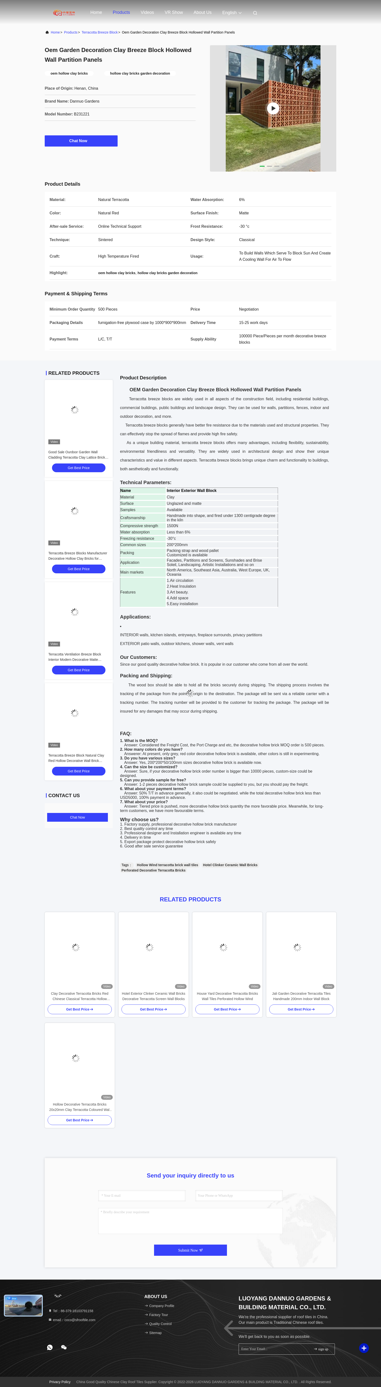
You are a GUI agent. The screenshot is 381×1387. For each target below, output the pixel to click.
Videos (147, 12)
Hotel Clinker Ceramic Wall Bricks (230, 865)
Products (121, 12)
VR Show (174, 12)
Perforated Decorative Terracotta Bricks (153, 870)
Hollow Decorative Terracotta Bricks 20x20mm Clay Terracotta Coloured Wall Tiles (79, 1107)
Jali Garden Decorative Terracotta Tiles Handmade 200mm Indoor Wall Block (301, 996)
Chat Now (81, 140)
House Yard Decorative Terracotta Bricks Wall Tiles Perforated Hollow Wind (227, 996)
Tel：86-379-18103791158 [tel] (70, 1311)
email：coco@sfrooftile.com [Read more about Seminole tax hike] (71, 1320)
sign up (320, 1349)
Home (96, 12)
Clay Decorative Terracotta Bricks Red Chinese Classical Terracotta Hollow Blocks (79, 997)
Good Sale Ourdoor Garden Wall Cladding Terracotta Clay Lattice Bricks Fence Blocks (77, 457)
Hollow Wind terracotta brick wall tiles (167, 865)
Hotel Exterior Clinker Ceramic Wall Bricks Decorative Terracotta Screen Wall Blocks (153, 996)
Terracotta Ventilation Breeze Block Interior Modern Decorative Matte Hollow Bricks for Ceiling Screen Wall (76, 659)
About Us (203, 12)
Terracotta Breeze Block (100, 32)
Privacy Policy (59, 1382)
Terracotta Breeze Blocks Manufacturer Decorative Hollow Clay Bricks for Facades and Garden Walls (77, 558)
